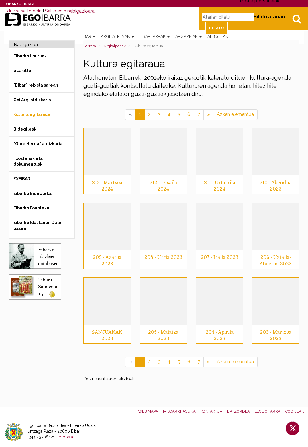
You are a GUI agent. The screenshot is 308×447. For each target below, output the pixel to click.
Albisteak (217, 36)
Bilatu (296, 18)
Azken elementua (235, 114)
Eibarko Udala (20, 4)
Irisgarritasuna (179, 411)
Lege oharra (267, 411)
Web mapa (148, 411)
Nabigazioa (26, 44)
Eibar (87, 36)
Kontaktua (211, 411)
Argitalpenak (117, 36)
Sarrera (89, 46)
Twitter (292, 428)
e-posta (66, 437)
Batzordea (238, 411)
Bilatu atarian (269, 17)
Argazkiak (188, 36)
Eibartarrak (155, 36)
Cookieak (294, 411)
